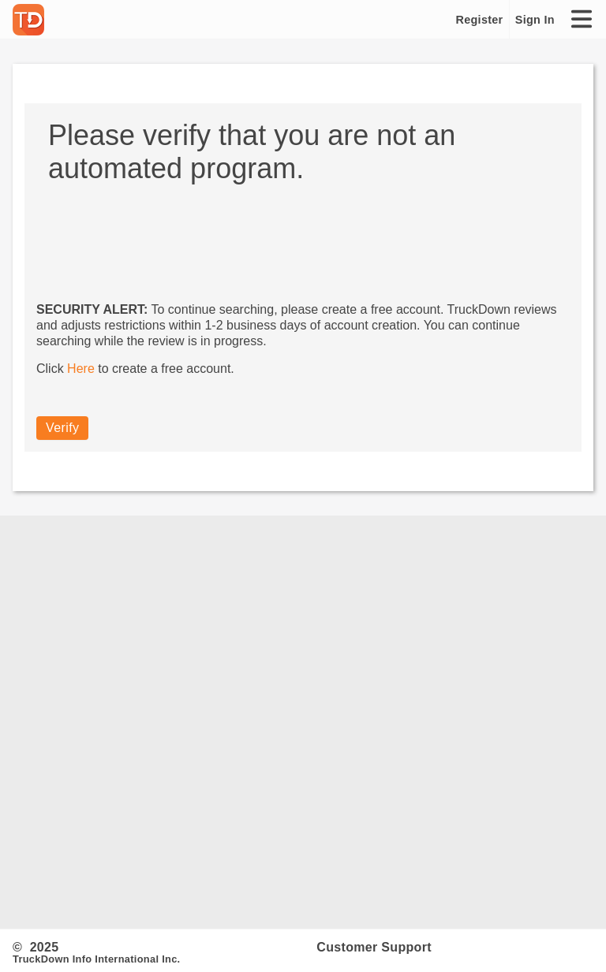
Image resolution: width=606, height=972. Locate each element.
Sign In (535, 19)
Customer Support (374, 947)
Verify (62, 427)
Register (479, 19)
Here (81, 368)
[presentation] (156, 232)
